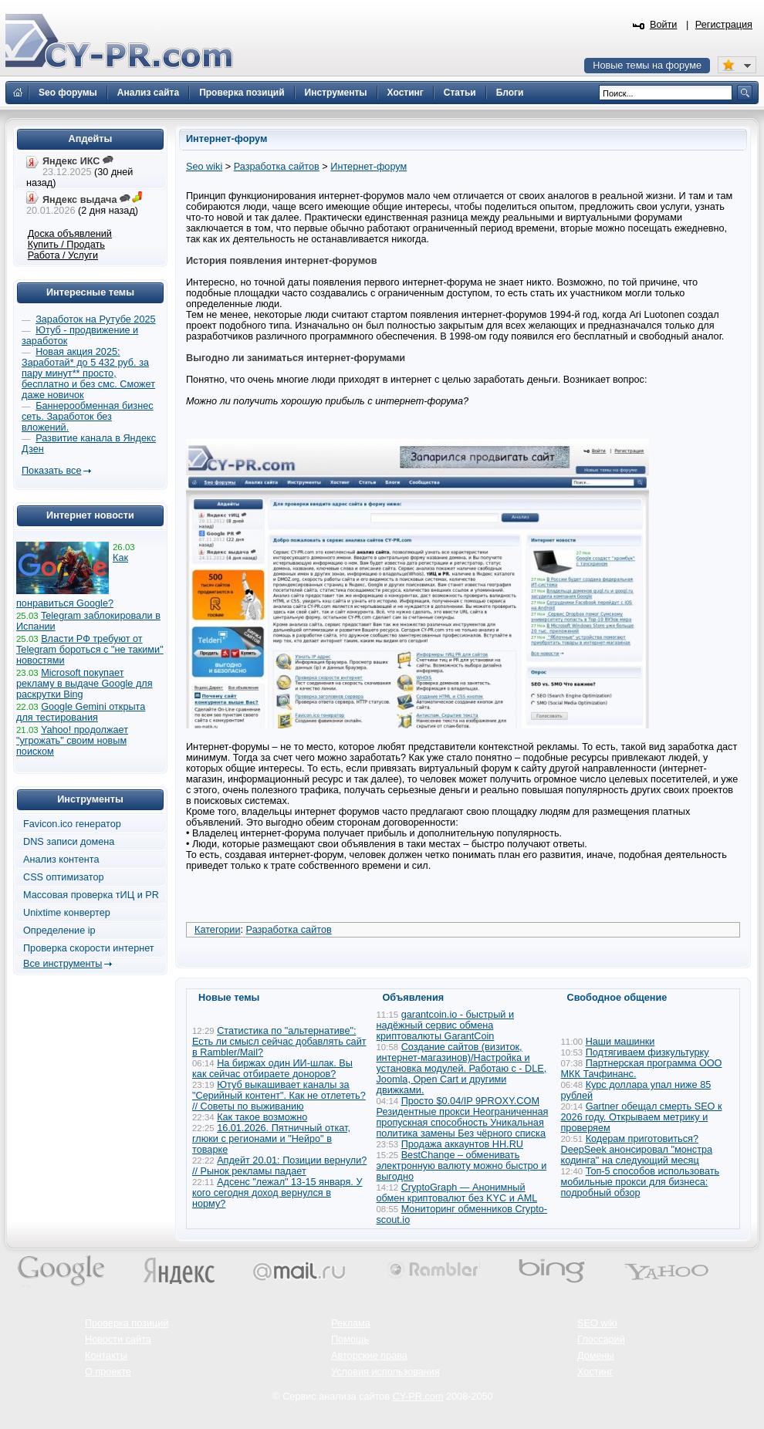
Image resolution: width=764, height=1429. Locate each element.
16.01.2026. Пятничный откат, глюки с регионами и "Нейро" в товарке (271, 1139)
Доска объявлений (70, 233)
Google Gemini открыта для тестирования (80, 712)
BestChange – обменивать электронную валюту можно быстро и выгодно (462, 1166)
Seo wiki (204, 166)
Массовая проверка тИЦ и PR (91, 895)
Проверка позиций (126, 1323)
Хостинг (595, 1372)
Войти (664, 24)
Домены (595, 1355)
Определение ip (59, 930)
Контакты (106, 1355)
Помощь (350, 1339)
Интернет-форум (368, 166)
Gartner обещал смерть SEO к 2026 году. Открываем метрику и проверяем (641, 1117)
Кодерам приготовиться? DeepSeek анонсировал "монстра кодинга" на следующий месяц (637, 1149)
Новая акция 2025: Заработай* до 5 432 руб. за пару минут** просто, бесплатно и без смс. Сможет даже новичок (88, 373)
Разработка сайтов (276, 166)
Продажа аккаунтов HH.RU (462, 1144)
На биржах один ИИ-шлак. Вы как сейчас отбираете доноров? (272, 1068)
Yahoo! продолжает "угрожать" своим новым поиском (72, 741)
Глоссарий (601, 1339)
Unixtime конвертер (66, 912)
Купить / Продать (66, 244)
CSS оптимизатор (63, 877)
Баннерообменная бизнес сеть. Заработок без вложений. (88, 416)
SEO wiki (597, 1323)
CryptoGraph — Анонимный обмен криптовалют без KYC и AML (457, 1193)
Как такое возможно (262, 1117)
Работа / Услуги (63, 255)
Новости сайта (118, 1339)
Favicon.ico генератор (72, 824)
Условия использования (385, 1372)
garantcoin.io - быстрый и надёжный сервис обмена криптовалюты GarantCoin (445, 1025)
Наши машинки (620, 1041)
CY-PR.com (418, 1396)
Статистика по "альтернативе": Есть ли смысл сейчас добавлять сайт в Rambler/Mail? (279, 1041)
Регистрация (723, 24)
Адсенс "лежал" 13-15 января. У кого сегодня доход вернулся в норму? (277, 1193)
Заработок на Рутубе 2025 (95, 319)
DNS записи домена (68, 841)
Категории (217, 929)
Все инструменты (62, 963)
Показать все (51, 470)
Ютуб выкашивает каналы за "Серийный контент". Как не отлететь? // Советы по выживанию (279, 1095)
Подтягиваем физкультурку (647, 1052)
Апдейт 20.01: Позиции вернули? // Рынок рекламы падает (279, 1166)
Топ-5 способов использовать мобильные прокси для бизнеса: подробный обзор (640, 1182)
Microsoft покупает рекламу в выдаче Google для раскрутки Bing (84, 683)
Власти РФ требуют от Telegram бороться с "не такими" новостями (90, 649)
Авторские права (369, 1355)
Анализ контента (61, 859)
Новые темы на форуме (647, 65)
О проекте (108, 1372)
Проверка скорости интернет (88, 948)
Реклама (350, 1323)
